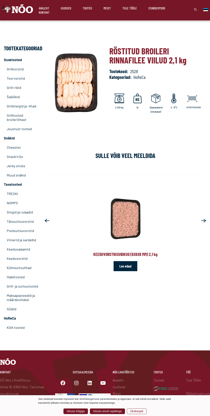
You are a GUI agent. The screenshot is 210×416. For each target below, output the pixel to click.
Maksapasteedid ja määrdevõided (21, 297)
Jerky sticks (16, 166)
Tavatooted (13, 184)
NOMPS (12, 203)
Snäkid (9, 138)
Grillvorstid (15, 69)
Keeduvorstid (17, 258)
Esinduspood (156, 8)
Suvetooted (13, 60)
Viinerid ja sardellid (21, 240)
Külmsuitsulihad (19, 268)
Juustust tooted (19, 129)
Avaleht (44, 8)
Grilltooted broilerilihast (16, 117)
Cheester (14, 147)
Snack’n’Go (15, 156)
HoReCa (10, 318)
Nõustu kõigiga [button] (76, 411)
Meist (107, 8)
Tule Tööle (129, 8)
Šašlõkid (13, 97)
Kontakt (44, 12)
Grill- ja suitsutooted (22, 286)
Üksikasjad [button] (136, 411)
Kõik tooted (16, 327)
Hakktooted (16, 277)
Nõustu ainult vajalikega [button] (107, 411)
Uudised (66, 8)
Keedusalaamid (18, 249)
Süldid (11, 309)
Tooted (87, 8)
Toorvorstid (16, 78)
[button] (47, 220)
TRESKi (12, 194)
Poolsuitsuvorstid (20, 231)
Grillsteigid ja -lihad (21, 106)
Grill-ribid (14, 87)
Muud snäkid (16, 175)
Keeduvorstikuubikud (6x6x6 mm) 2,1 (125, 254)
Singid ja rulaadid (20, 212)
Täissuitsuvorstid (20, 221)
